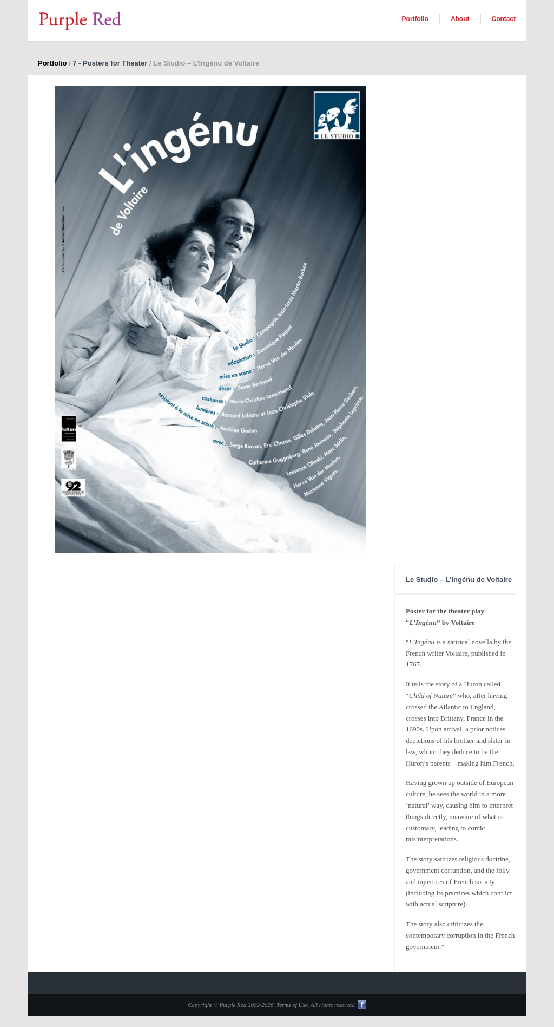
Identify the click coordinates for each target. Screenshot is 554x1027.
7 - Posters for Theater (109, 63)
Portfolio (415, 19)
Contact (504, 19)
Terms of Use (292, 1005)
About (460, 19)
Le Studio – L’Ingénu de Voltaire (459, 579)
